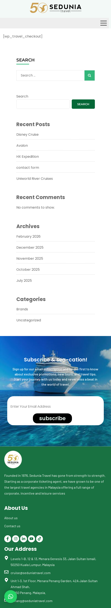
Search (22, 96)
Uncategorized (28, 320)
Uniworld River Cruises (34, 178)
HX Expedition (27, 156)
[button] (10, 596)
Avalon (22, 145)
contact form (27, 167)
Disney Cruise (27, 134)
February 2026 (28, 236)
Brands (22, 309)
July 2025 (24, 280)
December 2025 (30, 247)
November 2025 (29, 258)
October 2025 (28, 269)
